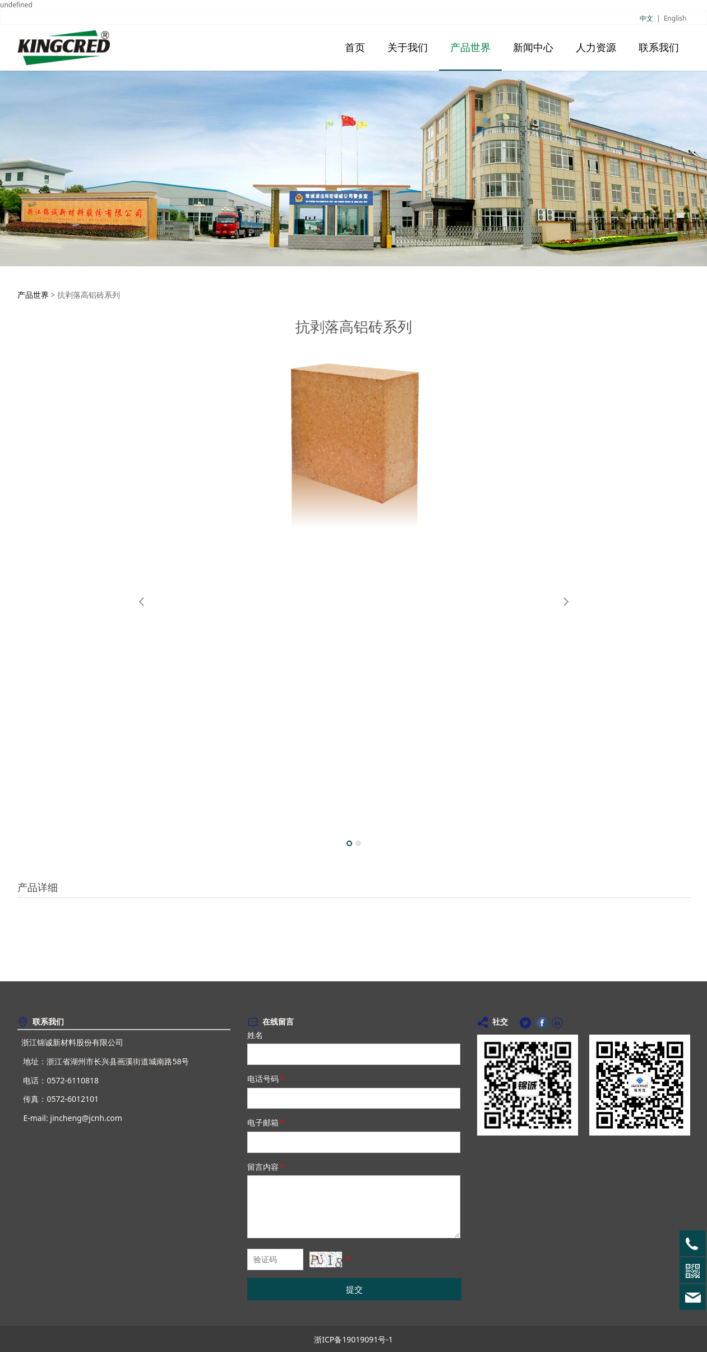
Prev (142, 601)
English (675, 18)
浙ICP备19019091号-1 (353, 1339)
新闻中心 (533, 47)
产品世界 (470, 47)
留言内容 (267, 1166)
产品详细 (37, 887)
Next (565, 601)
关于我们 (407, 47)
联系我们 (659, 47)
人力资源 (596, 47)
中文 (646, 18)
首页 (355, 47)
